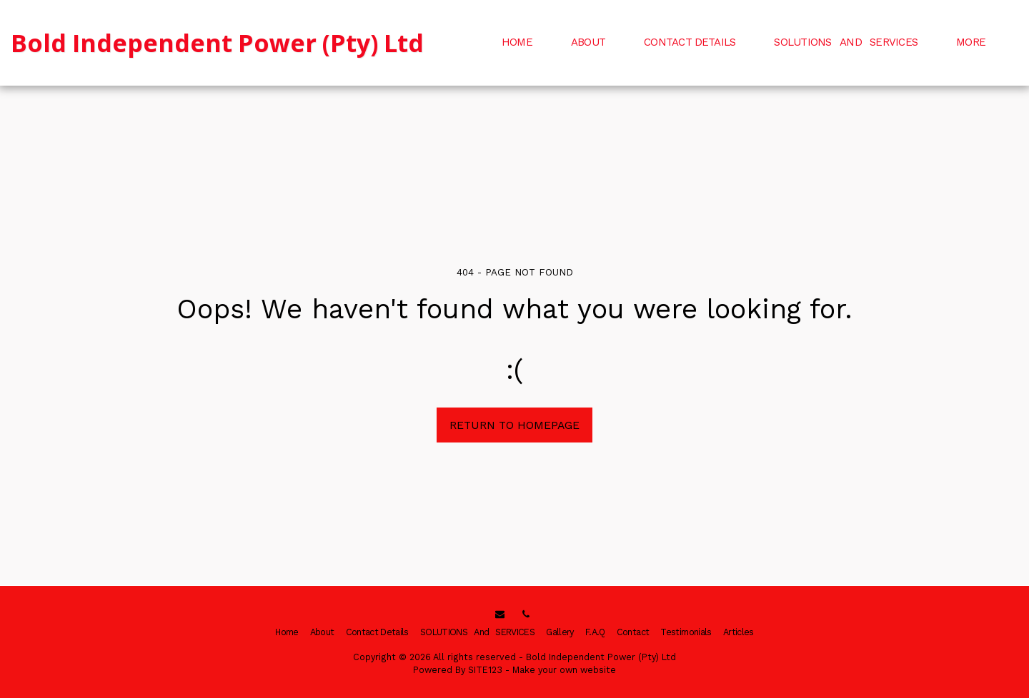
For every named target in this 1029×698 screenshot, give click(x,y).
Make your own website (564, 669)
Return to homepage (514, 425)
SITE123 (485, 669)
